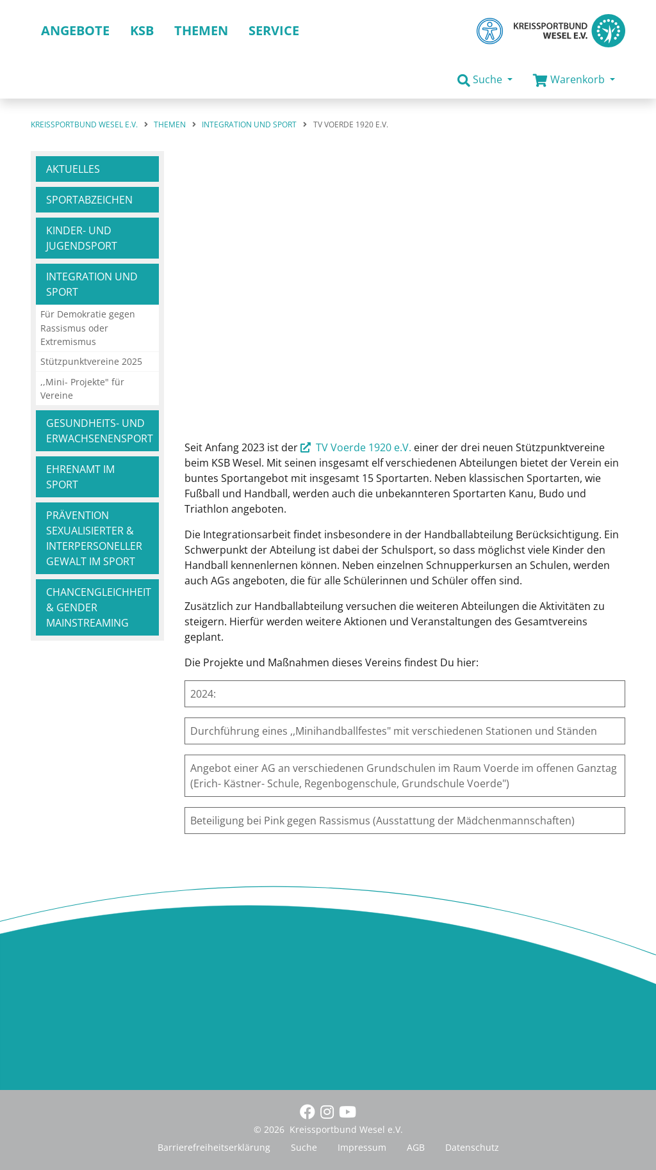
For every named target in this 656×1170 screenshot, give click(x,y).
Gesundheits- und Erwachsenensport (99, 430)
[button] (485, 80)
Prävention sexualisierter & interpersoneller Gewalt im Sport (94, 538)
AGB (416, 1147)
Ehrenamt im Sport (80, 477)
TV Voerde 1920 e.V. (363, 447)
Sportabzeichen (89, 200)
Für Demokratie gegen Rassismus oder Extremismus (87, 328)
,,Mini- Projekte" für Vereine (82, 389)
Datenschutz (472, 1147)
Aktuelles (73, 169)
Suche (304, 1147)
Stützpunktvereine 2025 (91, 361)
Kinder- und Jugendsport (81, 238)
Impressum (362, 1147)
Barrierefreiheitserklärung (214, 1147)
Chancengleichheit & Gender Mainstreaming (98, 607)
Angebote (75, 30)
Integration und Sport (92, 284)
